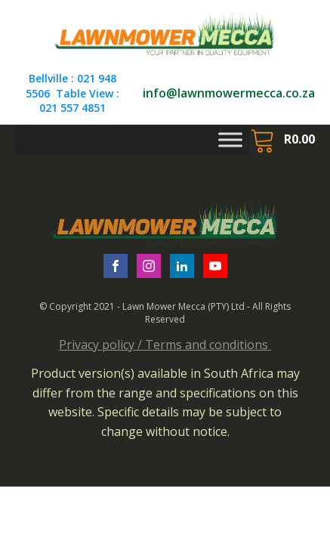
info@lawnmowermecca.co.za (229, 93)
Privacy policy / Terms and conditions (165, 344)
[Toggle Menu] (230, 139)
